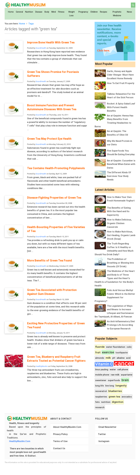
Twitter (102, 434)
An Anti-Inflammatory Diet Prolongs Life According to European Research (121, 325)
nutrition (105, 402)
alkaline (121, 357)
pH (113, 357)
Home (22, 23)
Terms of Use (60, 441)
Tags (31, 23)
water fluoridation (115, 346)
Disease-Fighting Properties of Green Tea (54, 197)
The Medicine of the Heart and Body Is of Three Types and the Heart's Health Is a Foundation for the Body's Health (115, 278)
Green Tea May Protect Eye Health (49, 138)
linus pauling (101, 369)
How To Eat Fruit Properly (120, 83)
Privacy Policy (60, 434)
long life (99, 385)
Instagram (104, 441)
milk (108, 357)
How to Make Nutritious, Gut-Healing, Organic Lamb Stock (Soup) (121, 235)
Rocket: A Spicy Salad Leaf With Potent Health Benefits (121, 107)
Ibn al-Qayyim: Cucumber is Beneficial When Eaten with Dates (121, 164)
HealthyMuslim (42, 366)
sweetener (100, 380)
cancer (124, 363)
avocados (127, 396)
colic (129, 346)
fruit (98, 352)
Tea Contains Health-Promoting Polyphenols (56, 168)
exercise (108, 352)
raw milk (115, 374)
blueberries (115, 391)
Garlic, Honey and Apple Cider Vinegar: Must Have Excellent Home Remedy (120, 75)
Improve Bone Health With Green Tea (50, 42)
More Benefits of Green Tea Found (49, 260)
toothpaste (122, 352)
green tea (114, 396)
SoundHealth (41, 48)
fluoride (100, 346)
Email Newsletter (107, 427)
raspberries (101, 396)
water (113, 369)
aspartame (126, 374)
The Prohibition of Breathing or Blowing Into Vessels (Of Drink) (120, 263)
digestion (117, 402)
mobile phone (102, 374)
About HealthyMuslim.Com (67, 427)
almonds (99, 357)
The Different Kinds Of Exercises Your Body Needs (119, 176)
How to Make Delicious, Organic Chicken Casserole (119, 223)
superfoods (114, 380)
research (99, 407)
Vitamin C (104, 364)
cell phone (122, 369)
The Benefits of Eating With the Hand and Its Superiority (119, 211)
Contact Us (59, 448)
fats (97, 402)
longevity (121, 385)
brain (125, 380)
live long (109, 385)
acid (128, 357)
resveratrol (101, 391)
